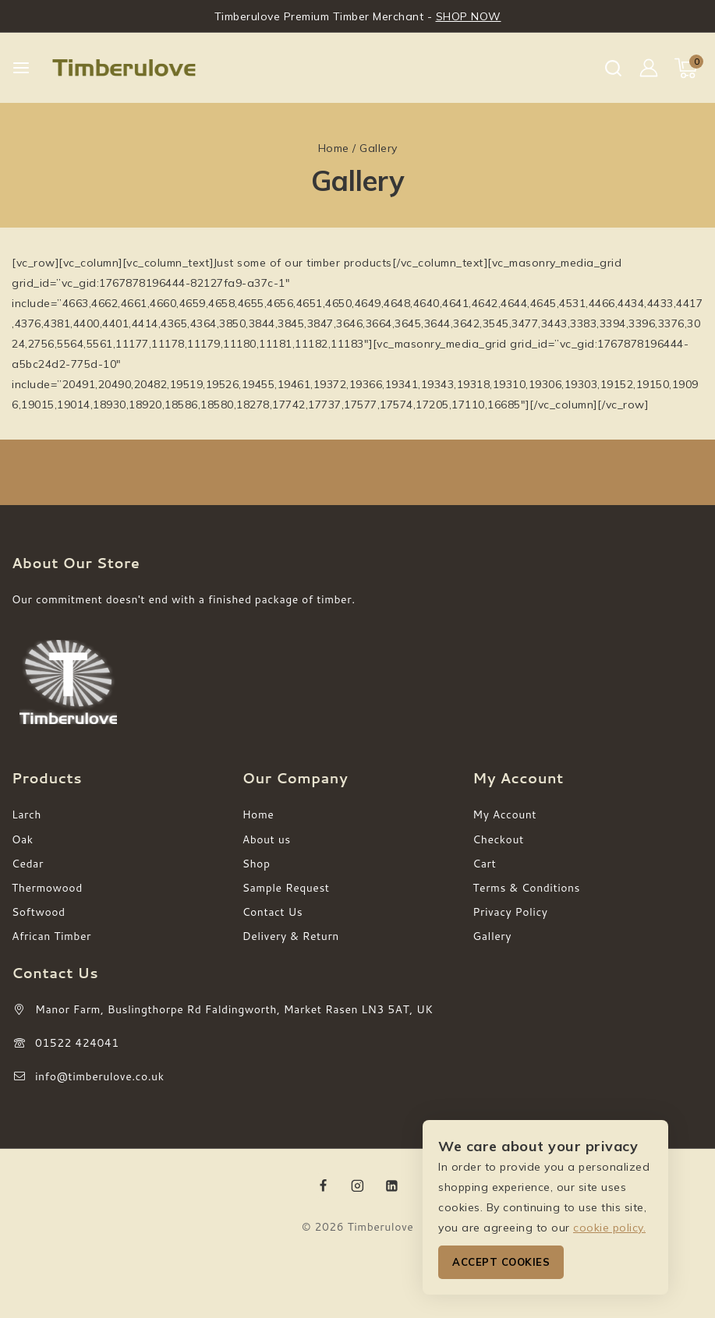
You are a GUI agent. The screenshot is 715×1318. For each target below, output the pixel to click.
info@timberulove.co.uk (100, 1076)
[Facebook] (323, 1185)
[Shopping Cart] (688, 68)
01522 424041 (77, 1043)
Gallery (492, 936)
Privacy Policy (510, 912)
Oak (23, 839)
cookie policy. (609, 1228)
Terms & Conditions (526, 888)
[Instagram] (358, 1185)
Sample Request (286, 888)
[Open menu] (21, 67)
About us (266, 839)
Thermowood (47, 888)
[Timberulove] (124, 68)
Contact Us (272, 912)
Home (258, 814)
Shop (256, 863)
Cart (484, 863)
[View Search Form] (613, 68)
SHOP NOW (468, 16)
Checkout (498, 839)
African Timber (51, 936)
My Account (504, 814)
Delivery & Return (290, 936)
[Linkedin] (391, 1185)
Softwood (38, 912)
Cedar (28, 863)
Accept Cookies (501, 1262)
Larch (26, 814)
